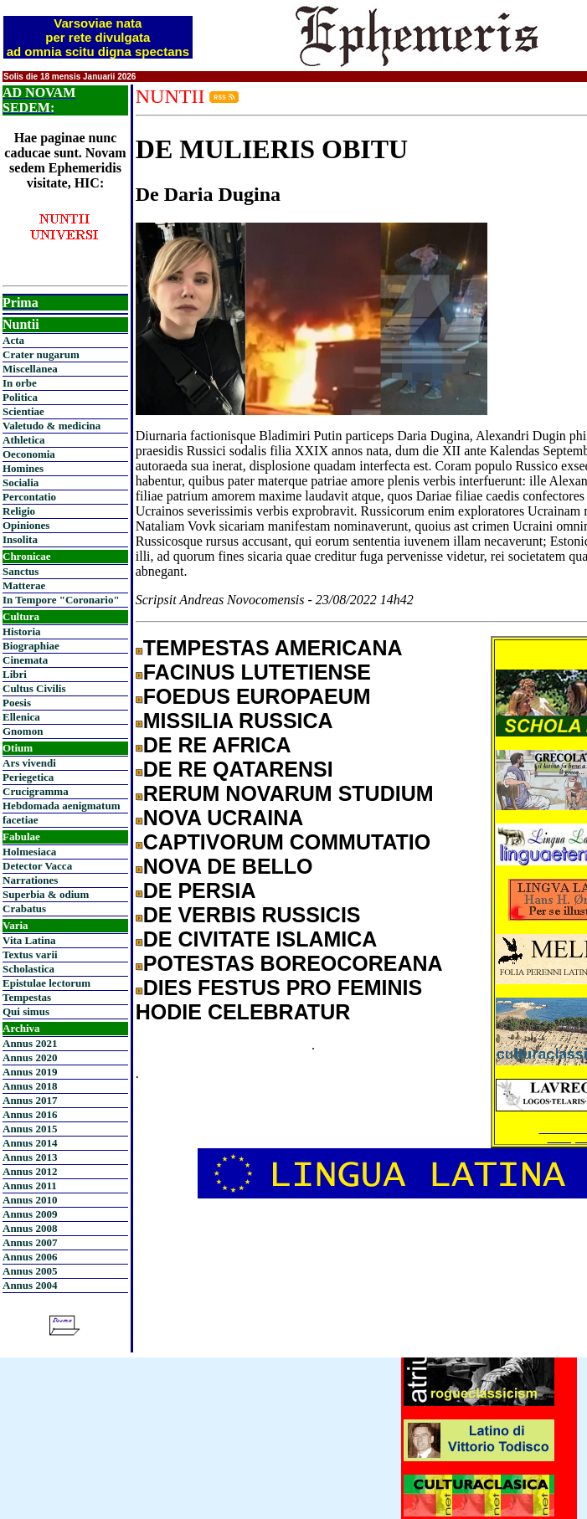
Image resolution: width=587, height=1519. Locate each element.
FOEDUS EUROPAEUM (257, 696)
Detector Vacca (37, 866)
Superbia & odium (46, 894)
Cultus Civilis (34, 688)
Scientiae (23, 411)
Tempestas (27, 997)
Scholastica (28, 968)
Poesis (17, 702)
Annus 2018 (30, 1086)
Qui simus (26, 1011)
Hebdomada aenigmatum (61, 805)
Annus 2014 (30, 1143)
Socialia (21, 482)
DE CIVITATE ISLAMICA (260, 939)
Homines (23, 468)
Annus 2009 (30, 1214)
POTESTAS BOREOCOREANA (293, 963)
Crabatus (24, 908)
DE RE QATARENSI (238, 769)
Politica (20, 397)
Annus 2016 (30, 1114)
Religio (19, 511)
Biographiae (31, 645)
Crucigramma (36, 791)
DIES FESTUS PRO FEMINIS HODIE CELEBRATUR (279, 1000)
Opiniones (26, 525)
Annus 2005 (30, 1271)
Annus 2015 (30, 1128)
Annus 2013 (30, 1157)
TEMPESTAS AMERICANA (273, 647)
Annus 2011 (30, 1185)
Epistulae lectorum (46, 983)
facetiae (21, 819)
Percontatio (29, 496)
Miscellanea (30, 368)
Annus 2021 (30, 1043)
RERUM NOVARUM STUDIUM (288, 793)
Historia (22, 631)
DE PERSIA (199, 890)
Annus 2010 (30, 1199)
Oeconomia (29, 454)
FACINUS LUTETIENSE (257, 672)
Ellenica (21, 717)
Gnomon (23, 731)
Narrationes (30, 880)
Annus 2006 (30, 1256)
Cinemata (25, 660)
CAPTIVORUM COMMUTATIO (286, 842)
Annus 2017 (30, 1100)
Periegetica (28, 777)
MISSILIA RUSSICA (238, 720)
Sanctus (21, 571)
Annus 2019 (30, 1071)
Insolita (20, 539)
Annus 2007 (30, 1242)
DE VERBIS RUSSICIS (252, 914)
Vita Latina (29, 940)
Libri (15, 674)
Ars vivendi (29, 763)
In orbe (20, 383)
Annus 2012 (30, 1171)
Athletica (24, 440)
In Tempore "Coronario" (61, 599)
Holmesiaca (29, 851)
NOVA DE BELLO (228, 866)
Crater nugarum (41, 354)
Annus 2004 (30, 1285)
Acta (13, 340)
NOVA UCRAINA (223, 817)
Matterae (24, 585)
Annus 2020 (30, 1057)
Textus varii (30, 954)
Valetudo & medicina (51, 425)
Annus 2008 (30, 1228)
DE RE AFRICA (217, 745)
